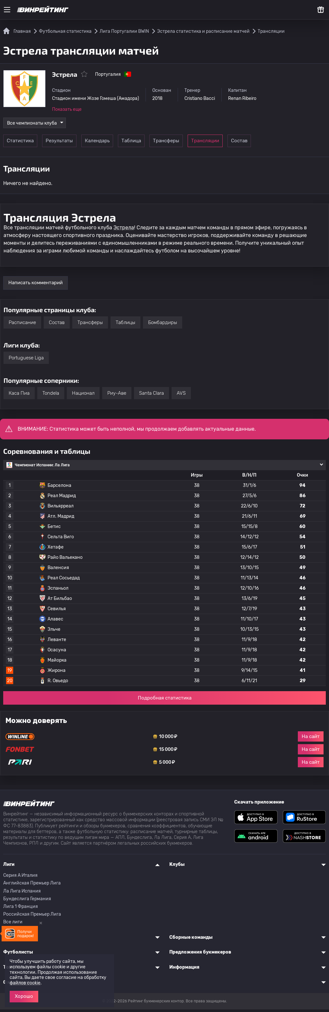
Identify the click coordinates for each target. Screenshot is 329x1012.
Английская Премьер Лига (32, 885)
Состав (289, 143)
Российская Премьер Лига (32, 917)
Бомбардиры (162, 325)
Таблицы (125, 325)
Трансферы (200, 143)
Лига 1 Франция (20, 908)
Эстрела (123, 230)
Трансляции (245, 143)
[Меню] (7, 9)
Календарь (111, 143)
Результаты (67, 143)
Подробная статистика (164, 700)
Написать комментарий (35, 285)
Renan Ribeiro (258, 98)
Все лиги (12, 924)
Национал (83, 395)
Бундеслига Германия (27, 901)
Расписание (22, 325)
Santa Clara (151, 395)
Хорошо (24, 996)
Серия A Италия (20, 878)
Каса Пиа (19, 395)
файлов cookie (25, 983)
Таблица (156, 143)
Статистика (23, 143)
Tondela (50, 395)
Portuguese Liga (26, 360)
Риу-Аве (116, 395)
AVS (181, 395)
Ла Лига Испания (22, 893)
